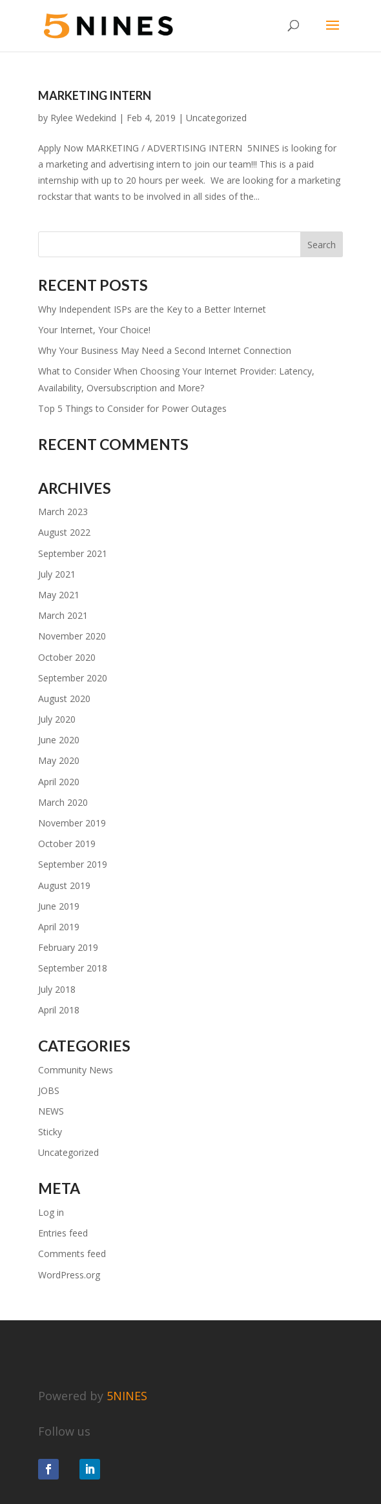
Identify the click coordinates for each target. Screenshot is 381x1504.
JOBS (48, 1090)
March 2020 (63, 802)
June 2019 (58, 906)
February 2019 (68, 947)
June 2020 (58, 740)
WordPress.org (69, 1275)
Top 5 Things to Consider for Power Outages (132, 408)
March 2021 (63, 615)
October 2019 (67, 843)
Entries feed (63, 1233)
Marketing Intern (94, 95)
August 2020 (64, 698)
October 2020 (67, 657)
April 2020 (58, 782)
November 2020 (72, 636)
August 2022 (64, 532)
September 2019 (72, 864)
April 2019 (58, 927)
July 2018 (57, 989)
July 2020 (57, 719)
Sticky (50, 1132)
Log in (51, 1212)
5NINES (127, 1395)
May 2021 (58, 595)
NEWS (51, 1111)
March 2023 (63, 511)
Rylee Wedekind (83, 118)
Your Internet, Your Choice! (94, 330)
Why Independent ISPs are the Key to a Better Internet (152, 309)
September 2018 (72, 968)
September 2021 (72, 553)
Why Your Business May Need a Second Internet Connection (164, 350)
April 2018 (58, 1010)
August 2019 (64, 885)
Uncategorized (216, 118)
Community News (75, 1070)
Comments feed (72, 1253)
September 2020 (72, 678)
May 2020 (58, 760)
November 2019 (72, 823)
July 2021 (57, 574)
